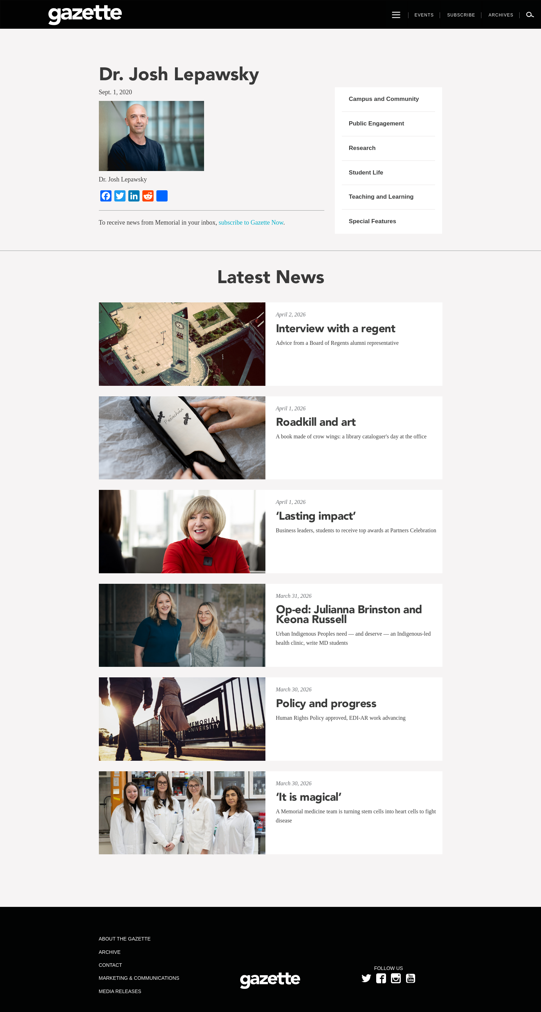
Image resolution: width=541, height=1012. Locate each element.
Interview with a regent (335, 328)
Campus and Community (384, 99)
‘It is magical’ (308, 797)
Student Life (366, 172)
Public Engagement (376, 123)
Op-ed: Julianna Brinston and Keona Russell (349, 614)
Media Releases (120, 991)
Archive (109, 952)
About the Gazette (124, 939)
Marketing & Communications (139, 978)
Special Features (372, 221)
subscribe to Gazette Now (251, 222)
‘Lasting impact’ (316, 516)
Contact (110, 965)
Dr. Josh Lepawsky (179, 74)
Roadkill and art (316, 422)
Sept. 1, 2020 (115, 92)
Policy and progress (326, 703)
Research (362, 148)
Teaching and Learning (381, 196)
